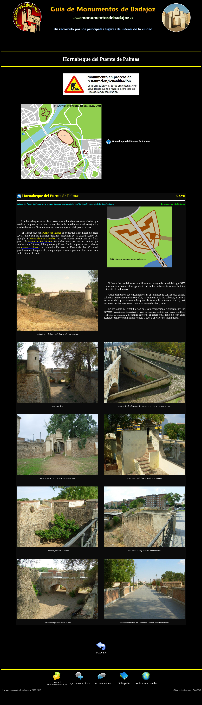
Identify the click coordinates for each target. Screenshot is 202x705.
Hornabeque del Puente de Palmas (101, 59)
